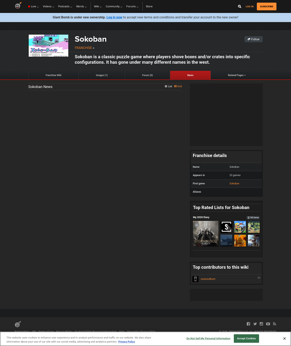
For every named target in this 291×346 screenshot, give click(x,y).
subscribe (266, 6)
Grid (178, 86)
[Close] (284, 338)
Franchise (83, 48)
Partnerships (22, 331)
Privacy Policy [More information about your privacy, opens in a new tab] (126, 341)
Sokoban (91, 39)
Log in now (114, 17)
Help (121, 331)
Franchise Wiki (53, 75)
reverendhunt (226, 279)
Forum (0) (147, 75)
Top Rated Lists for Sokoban (221, 207)
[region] (145, 339)
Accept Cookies (246, 338)
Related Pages (236, 75)
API (34, 331)
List (168, 86)
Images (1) (102, 75)
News (190, 75)
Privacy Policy (64, 331)
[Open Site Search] (239, 6)
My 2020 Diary (226, 217)
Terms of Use (46, 331)
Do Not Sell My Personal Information (96, 331)
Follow (253, 39)
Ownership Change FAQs (141, 331)
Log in (250, 6)
